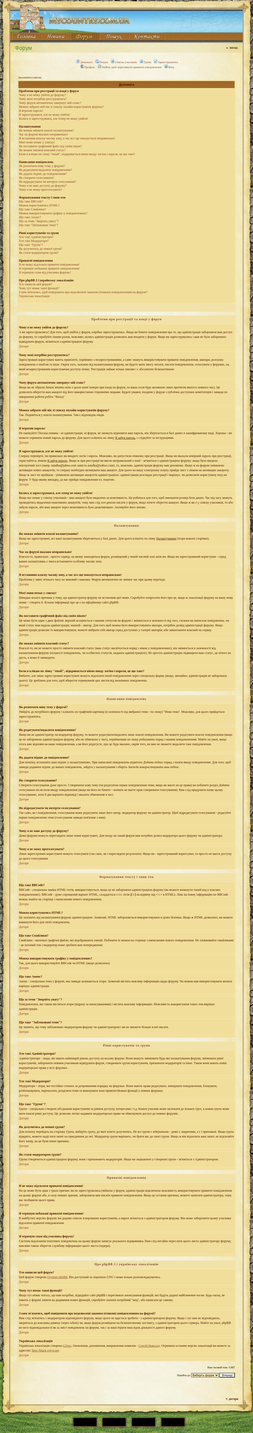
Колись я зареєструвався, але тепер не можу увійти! (53, 118)
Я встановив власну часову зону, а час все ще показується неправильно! (67, 138)
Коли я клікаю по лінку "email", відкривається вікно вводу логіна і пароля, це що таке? (77, 154)
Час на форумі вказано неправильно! (43, 134)
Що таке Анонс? (30, 217)
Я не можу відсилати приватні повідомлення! (49, 264)
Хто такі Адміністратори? (36, 237)
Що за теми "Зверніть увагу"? (39, 221)
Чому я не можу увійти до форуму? (42, 95)
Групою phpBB (57, 1277)
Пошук (102, 62)
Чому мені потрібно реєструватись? (43, 99)
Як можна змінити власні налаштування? (46, 130)
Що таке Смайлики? (32, 209)
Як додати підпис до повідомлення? (43, 174)
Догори (24, 346)
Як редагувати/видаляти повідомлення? (45, 170)
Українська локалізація (34, 296)
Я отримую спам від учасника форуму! (45, 272)
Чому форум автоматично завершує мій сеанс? (50, 103)
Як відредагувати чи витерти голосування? (47, 182)
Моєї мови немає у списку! (37, 142)
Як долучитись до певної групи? (40, 249)
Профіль (88, 67)
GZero (67, 1346)
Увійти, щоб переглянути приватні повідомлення (130, 67)
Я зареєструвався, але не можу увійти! (44, 114)
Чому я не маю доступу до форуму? (43, 185)
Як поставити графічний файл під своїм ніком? (50, 146)
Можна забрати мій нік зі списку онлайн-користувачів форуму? (61, 107)
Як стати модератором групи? (39, 253)
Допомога (84, 62)
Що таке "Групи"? (31, 245)
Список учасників (124, 62)
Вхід (169, 67)
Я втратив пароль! (31, 111)
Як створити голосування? (36, 178)
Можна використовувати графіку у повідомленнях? (53, 213)
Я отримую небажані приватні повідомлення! (49, 268)
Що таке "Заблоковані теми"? (38, 225)
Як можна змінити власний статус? (42, 150)
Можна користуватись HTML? (39, 205)
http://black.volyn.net (45, 1350)
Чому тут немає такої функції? (39, 288)
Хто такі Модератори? (34, 241)
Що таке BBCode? (31, 201)
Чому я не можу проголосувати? (40, 189)
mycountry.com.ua (29, 77)
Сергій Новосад (149, 1346)
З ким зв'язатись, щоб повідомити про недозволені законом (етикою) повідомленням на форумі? (83, 292)
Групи (145, 62)
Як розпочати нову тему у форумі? (42, 166)
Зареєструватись (166, 62)
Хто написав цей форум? (35, 284)
